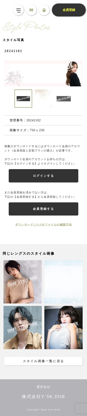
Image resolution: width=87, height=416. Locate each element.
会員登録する (43, 209)
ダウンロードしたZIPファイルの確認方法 (43, 224)
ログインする (43, 175)
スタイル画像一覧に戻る (43, 361)
